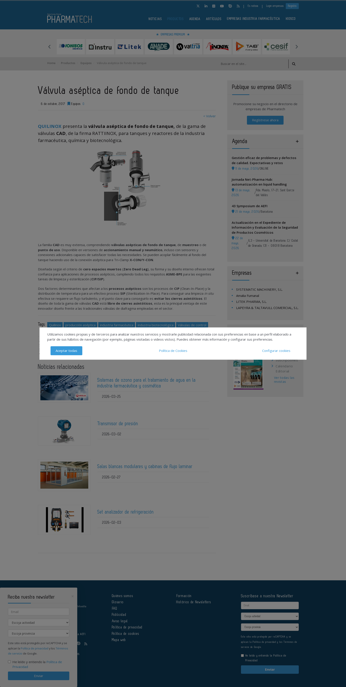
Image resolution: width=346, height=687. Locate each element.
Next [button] (296, 46)
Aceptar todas (66, 350)
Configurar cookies (276, 350)
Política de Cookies (173, 350)
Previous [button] (49, 46)
